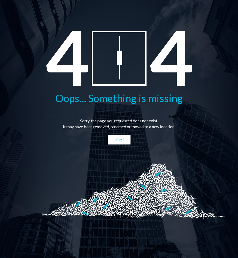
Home (119, 140)
